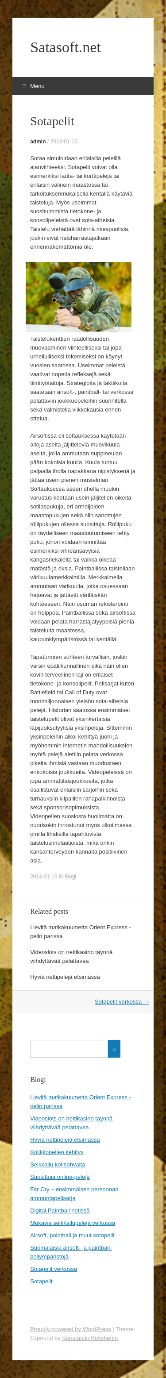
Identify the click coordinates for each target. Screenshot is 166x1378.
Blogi (71, 877)
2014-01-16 (63, 142)
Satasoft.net (65, 47)
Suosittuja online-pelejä (59, 1177)
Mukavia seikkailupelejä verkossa (72, 1223)
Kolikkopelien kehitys (57, 1152)
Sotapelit (41, 1281)
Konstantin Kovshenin (90, 1338)
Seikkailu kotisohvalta (57, 1164)
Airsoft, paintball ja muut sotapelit (72, 1235)
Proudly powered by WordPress (70, 1329)
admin (38, 142)
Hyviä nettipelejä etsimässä (65, 977)
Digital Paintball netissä (59, 1210)
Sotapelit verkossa (122, 1001)
